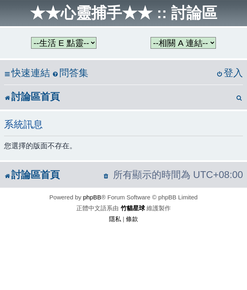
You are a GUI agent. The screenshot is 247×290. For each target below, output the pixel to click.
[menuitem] (70, 73)
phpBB (92, 197)
